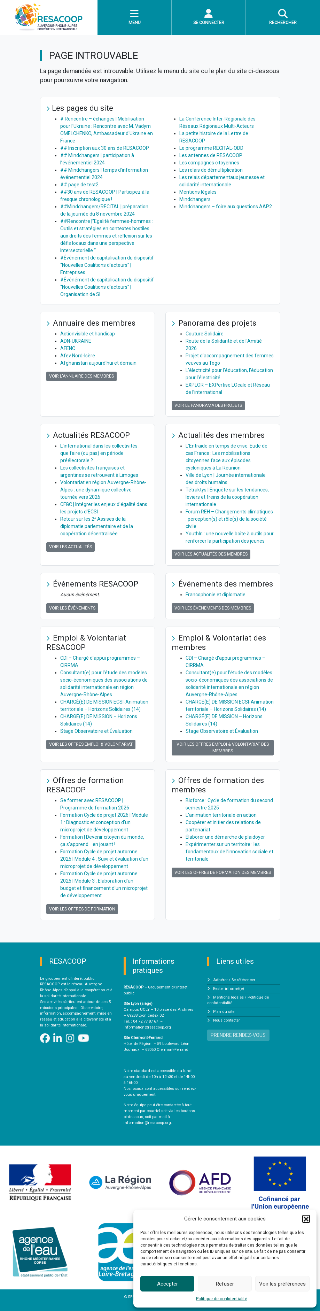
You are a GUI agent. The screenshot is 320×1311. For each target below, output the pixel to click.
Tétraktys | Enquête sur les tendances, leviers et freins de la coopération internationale (227, 497)
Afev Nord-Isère (77, 355)
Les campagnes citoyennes (209, 162)
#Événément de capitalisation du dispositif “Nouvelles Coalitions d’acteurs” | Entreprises (107, 265)
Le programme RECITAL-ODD (211, 148)
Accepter (167, 1284)
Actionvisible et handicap (87, 333)
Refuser (225, 1284)
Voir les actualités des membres (211, 554)
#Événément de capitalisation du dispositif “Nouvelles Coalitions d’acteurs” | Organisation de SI (107, 287)
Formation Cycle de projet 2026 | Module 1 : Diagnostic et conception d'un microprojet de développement (104, 822)
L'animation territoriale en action (221, 815)
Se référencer (243, 980)
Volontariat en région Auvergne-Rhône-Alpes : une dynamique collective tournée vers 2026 (103, 490)
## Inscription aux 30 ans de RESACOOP (104, 148)
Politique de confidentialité (221, 1298)
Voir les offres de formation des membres (222, 872)
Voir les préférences (282, 1284)
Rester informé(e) (228, 988)
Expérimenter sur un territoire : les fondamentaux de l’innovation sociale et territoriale (229, 851)
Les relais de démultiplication (211, 170)
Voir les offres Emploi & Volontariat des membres (223, 747)
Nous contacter (226, 1020)
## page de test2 (79, 184)
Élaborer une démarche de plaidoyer (225, 837)
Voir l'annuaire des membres (81, 376)
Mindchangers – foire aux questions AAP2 (225, 206)
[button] (306, 1218)
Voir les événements (72, 608)
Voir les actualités (70, 546)
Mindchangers (195, 199)
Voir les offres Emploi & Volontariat (91, 744)
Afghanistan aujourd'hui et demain (98, 363)
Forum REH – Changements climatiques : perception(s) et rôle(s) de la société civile (229, 519)
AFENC (67, 348)
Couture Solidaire (205, 333)
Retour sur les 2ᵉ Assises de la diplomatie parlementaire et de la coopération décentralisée (96, 526)
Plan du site (223, 1011)
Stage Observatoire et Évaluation (96, 731)
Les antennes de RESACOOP (210, 155)
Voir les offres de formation (82, 909)
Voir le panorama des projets (208, 405)
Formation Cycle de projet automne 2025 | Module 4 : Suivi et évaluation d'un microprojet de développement (104, 859)
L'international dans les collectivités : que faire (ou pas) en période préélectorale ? (100, 453)
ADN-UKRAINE (75, 341)
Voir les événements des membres (212, 608)
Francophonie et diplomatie (215, 594)
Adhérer (220, 980)
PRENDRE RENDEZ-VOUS (238, 1035)
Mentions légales (198, 192)
